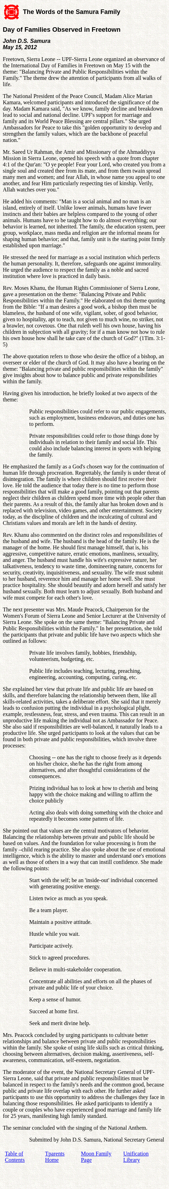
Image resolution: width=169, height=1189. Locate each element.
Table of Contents (15, 1157)
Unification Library (136, 1157)
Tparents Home (54, 1157)
